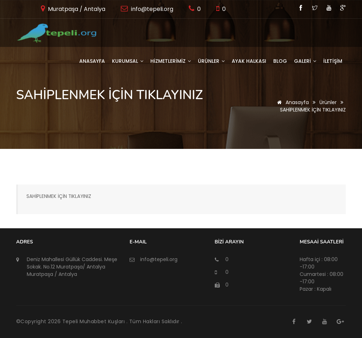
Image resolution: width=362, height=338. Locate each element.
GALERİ (305, 61)
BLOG (280, 61)
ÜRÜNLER (211, 61)
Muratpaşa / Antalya (75, 9)
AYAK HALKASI (249, 61)
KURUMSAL (127, 61)
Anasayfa (92, 61)
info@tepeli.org (151, 9)
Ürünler (328, 102)
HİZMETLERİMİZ (170, 61)
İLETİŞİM (332, 61)
